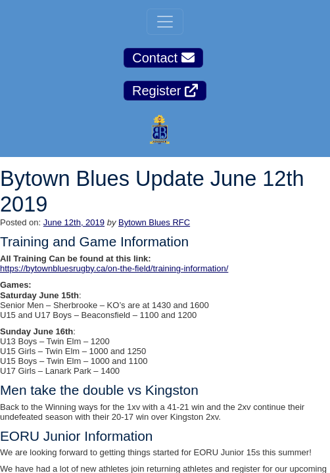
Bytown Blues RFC (154, 222)
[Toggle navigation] (165, 22)
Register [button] (165, 90)
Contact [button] (163, 58)
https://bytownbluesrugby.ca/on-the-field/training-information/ (114, 268)
